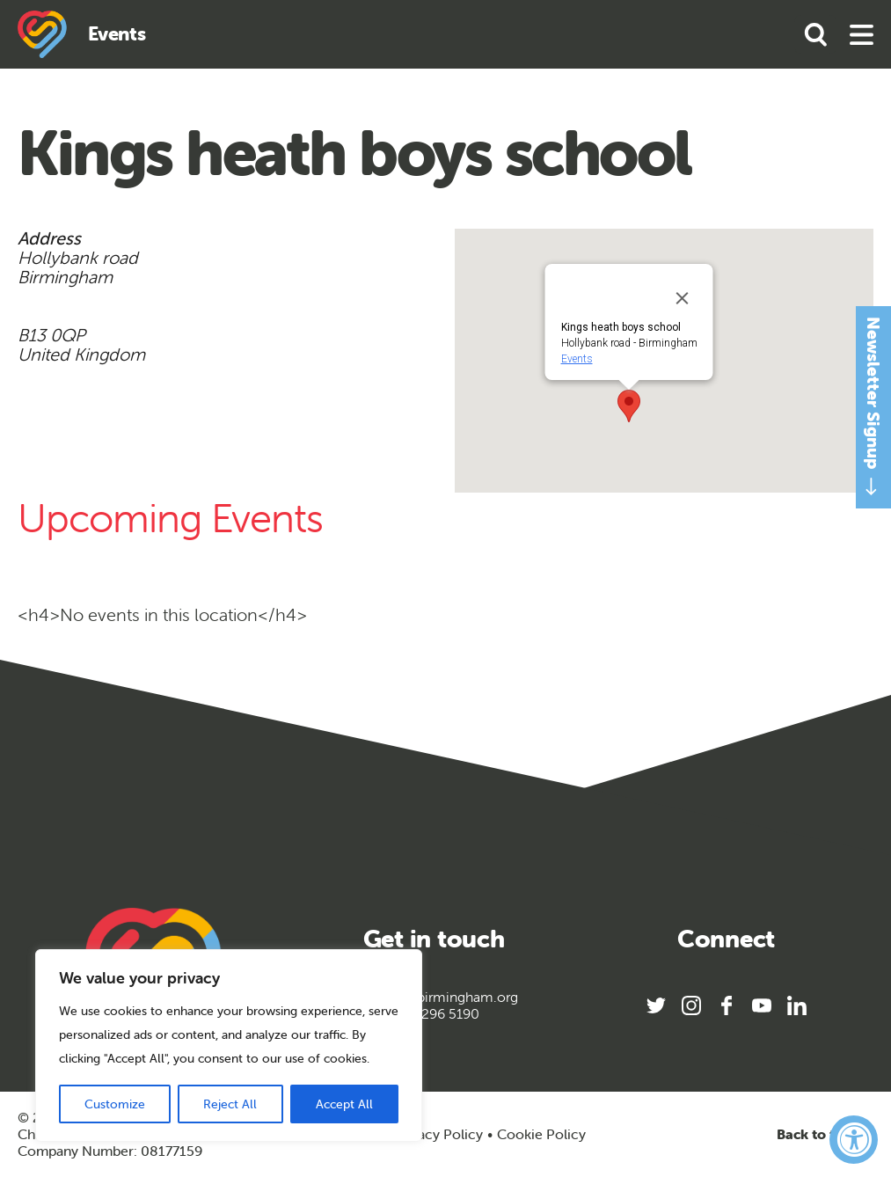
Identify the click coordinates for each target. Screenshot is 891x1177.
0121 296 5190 (434, 1013)
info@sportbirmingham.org (434, 997)
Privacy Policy (438, 1134)
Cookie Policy (541, 1134)
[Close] (682, 298)
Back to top (825, 1134)
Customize (114, 1104)
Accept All (344, 1104)
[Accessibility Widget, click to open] (853, 1139)
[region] (228, 1045)
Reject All (230, 1104)
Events (576, 359)
